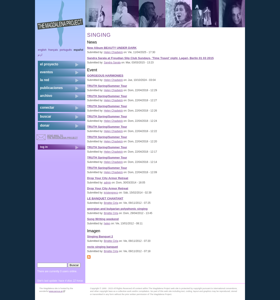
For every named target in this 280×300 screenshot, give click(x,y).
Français (53, 49)
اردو (40, 54)
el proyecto (49, 64)
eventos (46, 72)
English (42, 49)
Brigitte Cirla (111, 202)
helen (107, 223)
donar (44, 125)
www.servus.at (57, 291)
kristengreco (111, 192)
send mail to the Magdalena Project (62, 136)
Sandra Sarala (112, 62)
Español (78, 49)
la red (44, 80)
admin (107, 182)
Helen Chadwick (113, 52)
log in (44, 146)
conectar (47, 107)
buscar (45, 116)
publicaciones (51, 88)
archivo (46, 96)
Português (66, 49)
